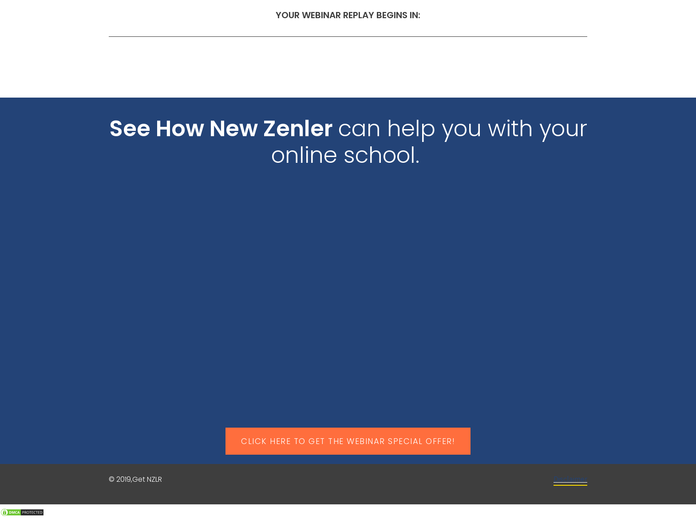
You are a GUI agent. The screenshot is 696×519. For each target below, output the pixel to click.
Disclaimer (570, 479)
